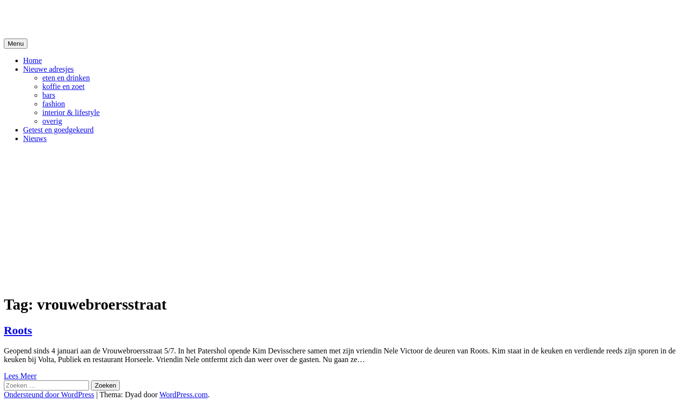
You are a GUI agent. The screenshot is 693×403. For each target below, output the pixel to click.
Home (32, 60)
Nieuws (35, 138)
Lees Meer (20, 376)
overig (52, 121)
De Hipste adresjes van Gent (97, 18)
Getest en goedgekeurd (58, 130)
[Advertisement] (346, 218)
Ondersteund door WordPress (49, 394)
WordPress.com (183, 394)
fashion (53, 104)
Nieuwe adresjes (48, 69)
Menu (16, 43)
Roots (18, 330)
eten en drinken (66, 78)
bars (48, 95)
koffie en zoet (63, 86)
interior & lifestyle (71, 112)
